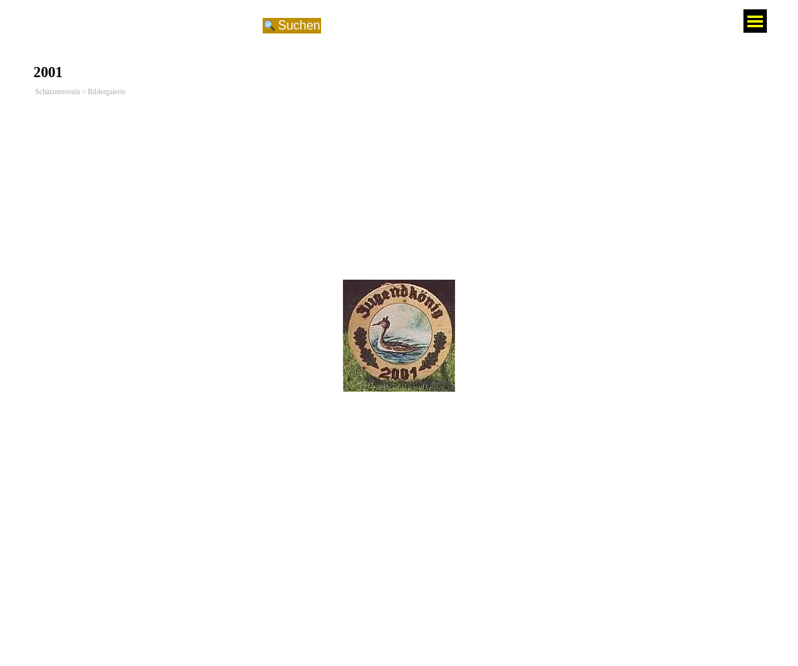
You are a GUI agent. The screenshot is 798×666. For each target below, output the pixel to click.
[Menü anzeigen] (755, 21)
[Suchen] (151, 25)
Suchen (299, 25)
